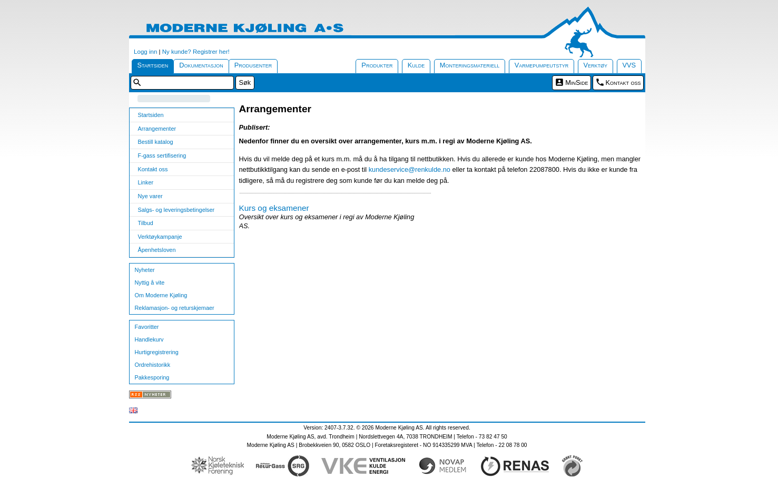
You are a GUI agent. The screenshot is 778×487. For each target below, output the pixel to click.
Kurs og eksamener (274, 207)
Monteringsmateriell (470, 65)
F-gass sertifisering (162, 155)
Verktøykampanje (160, 236)
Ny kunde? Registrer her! (196, 51)
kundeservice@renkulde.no (409, 169)
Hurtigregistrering (157, 352)
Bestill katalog (155, 142)
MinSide (576, 82)
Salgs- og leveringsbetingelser (176, 210)
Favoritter (147, 327)
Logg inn (145, 51)
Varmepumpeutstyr (542, 65)
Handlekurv (149, 339)
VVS (629, 65)
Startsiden (153, 65)
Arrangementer (157, 128)
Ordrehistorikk (153, 365)
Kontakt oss (623, 82)
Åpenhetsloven (157, 250)
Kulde (416, 65)
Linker (146, 182)
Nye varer (150, 196)
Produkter (376, 65)
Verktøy (596, 65)
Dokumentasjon (201, 65)
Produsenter (253, 65)
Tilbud (145, 223)
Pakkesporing (152, 377)
